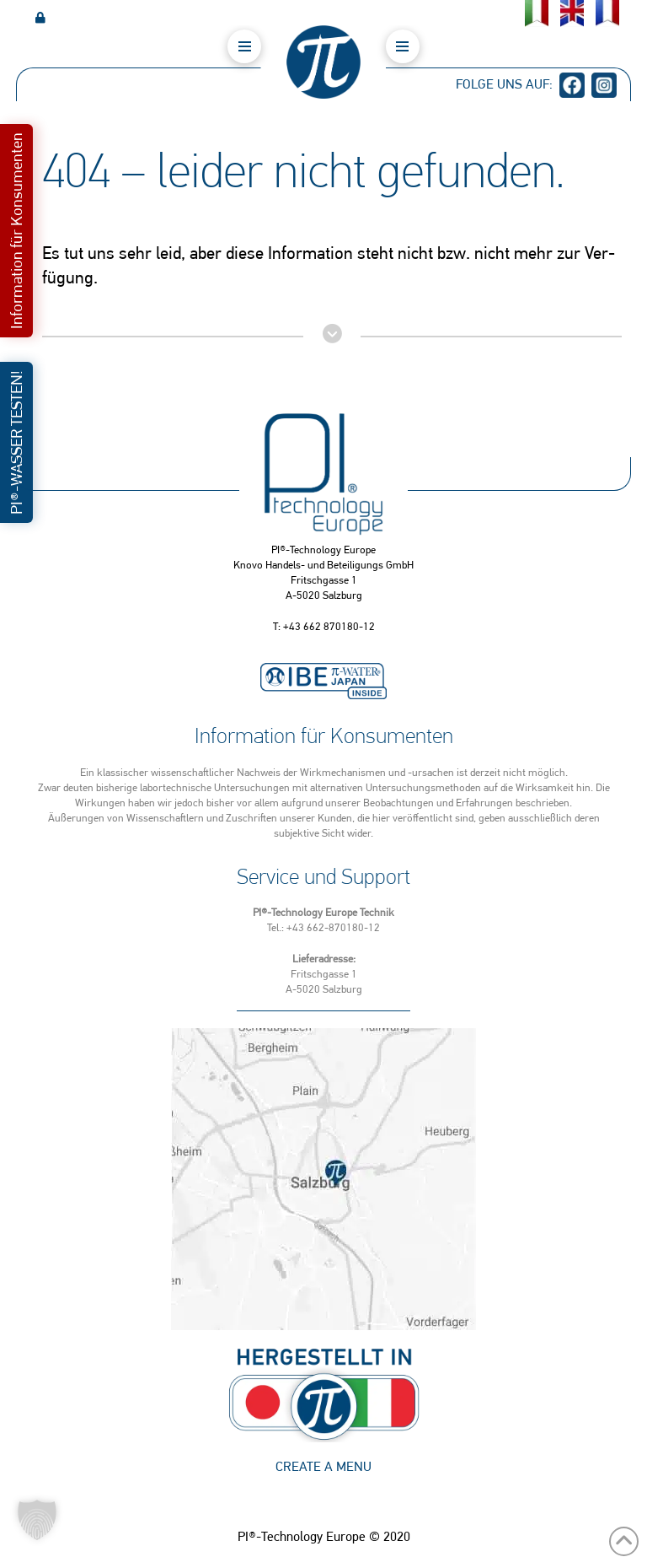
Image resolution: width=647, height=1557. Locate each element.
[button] (244, 46)
